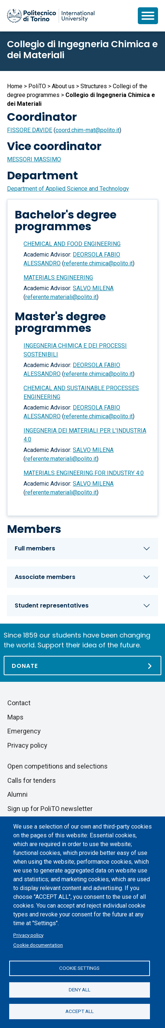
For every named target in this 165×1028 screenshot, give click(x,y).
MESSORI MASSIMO (34, 159)
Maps (15, 717)
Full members (35, 548)
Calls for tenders (31, 780)
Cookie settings (79, 968)
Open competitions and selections (57, 766)
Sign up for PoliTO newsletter (50, 808)
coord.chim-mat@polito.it (87, 130)
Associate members (45, 577)
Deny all (79, 990)
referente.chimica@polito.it (98, 263)
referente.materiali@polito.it (61, 297)
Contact (19, 703)
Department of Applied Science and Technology (68, 188)
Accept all (79, 1011)
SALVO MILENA (93, 288)
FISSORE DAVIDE (29, 130)
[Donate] (82, 665)
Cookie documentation (38, 945)
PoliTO (37, 86)
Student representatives (52, 605)
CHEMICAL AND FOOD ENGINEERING (72, 243)
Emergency (24, 731)
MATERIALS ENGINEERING (58, 277)
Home (14, 86)
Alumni (17, 794)
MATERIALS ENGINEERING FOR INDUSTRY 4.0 (84, 473)
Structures (93, 86)
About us (63, 86)
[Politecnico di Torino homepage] (50, 16)
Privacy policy (28, 935)
